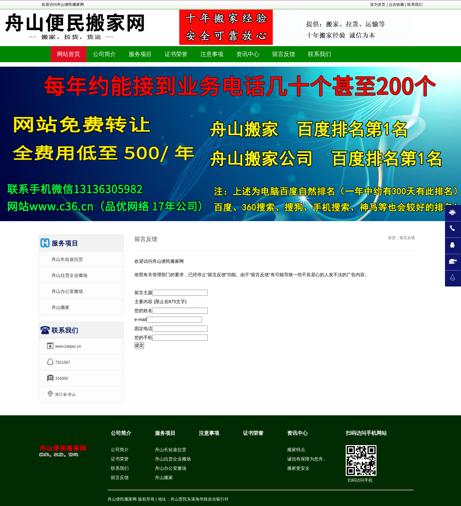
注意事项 (209, 433)
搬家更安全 (298, 468)
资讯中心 (297, 433)
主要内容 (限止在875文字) (160, 301)
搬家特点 (296, 449)
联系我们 (415, 4)
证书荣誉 (120, 458)
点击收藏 (396, 4)
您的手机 (143, 337)
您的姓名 (143, 310)
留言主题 (143, 292)
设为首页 (377, 4)
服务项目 (165, 433)
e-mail (140, 319)
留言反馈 (120, 477)
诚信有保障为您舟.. (306, 458)
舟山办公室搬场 (67, 291)
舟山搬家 (60, 307)
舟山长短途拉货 (67, 259)
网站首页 (68, 54)
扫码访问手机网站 (366, 433)
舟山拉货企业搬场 (69, 275)
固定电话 (143, 328)
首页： (394, 238)
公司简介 (121, 433)
